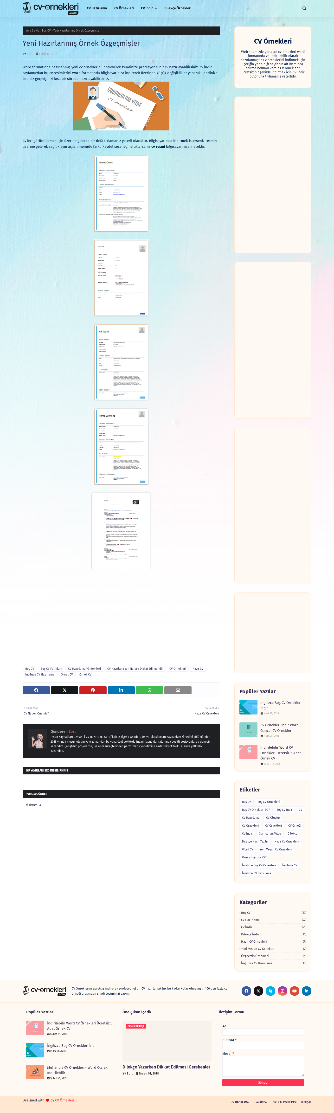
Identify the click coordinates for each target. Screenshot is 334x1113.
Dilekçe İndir (273, 934)
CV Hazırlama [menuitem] (97, 8)
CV (300, 809)
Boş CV (46, 30)
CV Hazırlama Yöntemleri (84, 668)
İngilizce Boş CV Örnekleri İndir (281, 705)
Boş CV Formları (51, 668)
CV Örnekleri (273, 825)
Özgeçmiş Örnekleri (273, 956)
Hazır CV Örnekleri (287, 841)
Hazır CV (198, 668)
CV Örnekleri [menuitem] (124, 8)
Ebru (30, 54)
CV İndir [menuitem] (147, 8)
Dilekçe (292, 833)
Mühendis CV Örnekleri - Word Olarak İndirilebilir (77, 1070)
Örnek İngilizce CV (254, 857)
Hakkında (261, 1102)
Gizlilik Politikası (284, 1102)
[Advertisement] (272, 175)
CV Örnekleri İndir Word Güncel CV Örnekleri (279, 728)
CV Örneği (294, 825)
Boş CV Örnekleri (268, 802)
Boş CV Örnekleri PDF (256, 809)
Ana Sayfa (32, 30)
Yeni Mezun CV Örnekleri (276, 849)
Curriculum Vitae (270, 833)
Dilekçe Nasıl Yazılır (255, 841)
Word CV (247, 849)
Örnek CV (85, 674)
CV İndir (247, 833)
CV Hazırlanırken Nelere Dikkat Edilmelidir (135, 668)
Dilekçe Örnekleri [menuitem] (178, 8)
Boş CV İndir (284, 809)
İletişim (306, 1102)
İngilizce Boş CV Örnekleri (259, 865)
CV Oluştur (273, 817)
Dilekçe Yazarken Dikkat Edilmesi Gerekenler (166, 1067)
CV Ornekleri (177, 668)
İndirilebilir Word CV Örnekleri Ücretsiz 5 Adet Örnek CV (280, 752)
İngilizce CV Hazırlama (39, 674)
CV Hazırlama (251, 817)
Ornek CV (67, 674)
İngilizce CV (289, 865)
